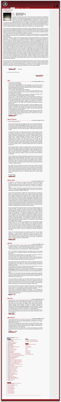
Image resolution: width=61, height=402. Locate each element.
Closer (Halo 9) (12, 372)
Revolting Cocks (28, 346)
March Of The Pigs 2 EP (13, 368)
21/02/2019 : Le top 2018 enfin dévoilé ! (32, 340)
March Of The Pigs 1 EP (13, 370)
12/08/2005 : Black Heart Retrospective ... (32, 341)
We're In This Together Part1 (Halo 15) (16, 359)
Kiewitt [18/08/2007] (11, 387)
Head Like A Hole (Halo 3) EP (14, 378)
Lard (27, 349)
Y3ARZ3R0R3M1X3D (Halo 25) (15, 346)
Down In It (11, 380)
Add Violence (12, 341)
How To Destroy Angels (29, 354)
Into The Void (12, 358)
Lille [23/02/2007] (10, 389)
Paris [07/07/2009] (11, 386)
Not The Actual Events (13, 342)
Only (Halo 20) (12, 351)
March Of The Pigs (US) (13, 371)
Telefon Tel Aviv (28, 350)
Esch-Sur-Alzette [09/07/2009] (12, 385)
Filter (27, 348)
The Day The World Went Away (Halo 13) (16, 364)
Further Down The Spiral (14, 367)
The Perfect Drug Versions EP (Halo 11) (16, 366)
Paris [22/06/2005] (11, 393)
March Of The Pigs (13, 369)
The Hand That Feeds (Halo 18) (15, 353)
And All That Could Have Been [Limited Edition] (17, 355)
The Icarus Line (28, 347)
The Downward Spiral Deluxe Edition (15, 354)
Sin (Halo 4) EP (12, 379)
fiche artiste (16, 337)
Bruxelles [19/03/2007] (11, 388)
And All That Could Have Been (14, 356)
